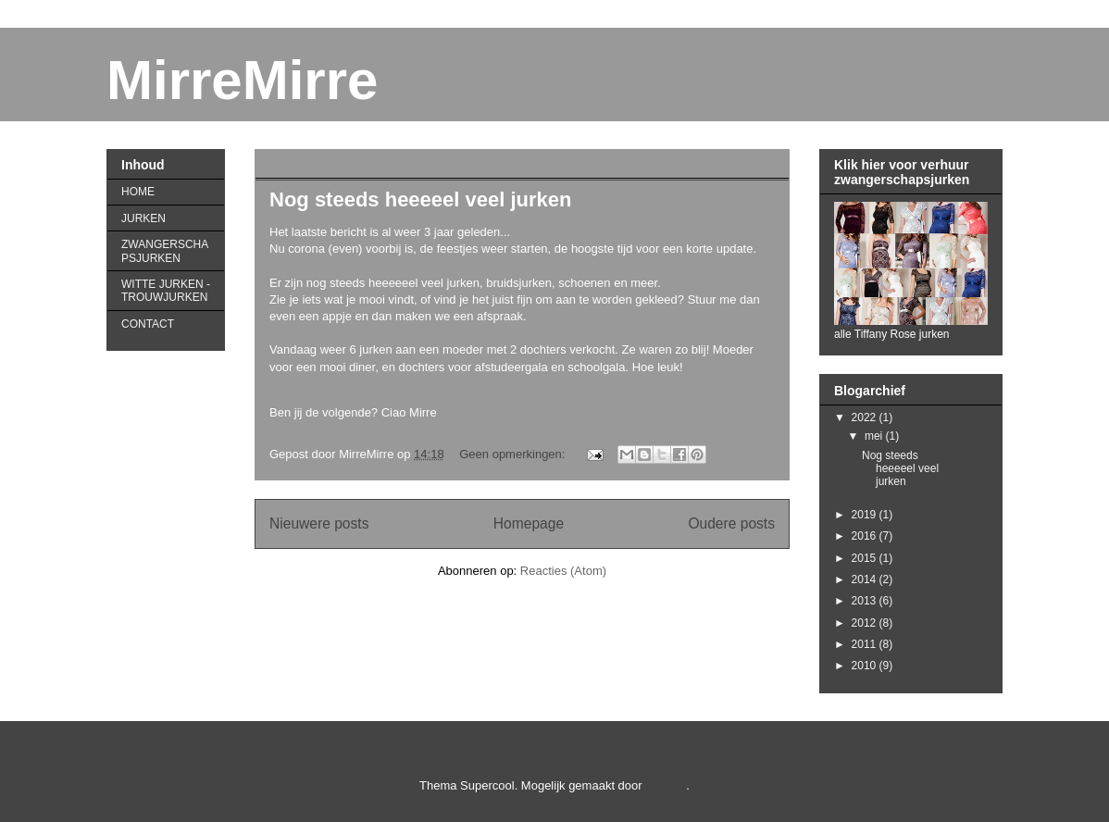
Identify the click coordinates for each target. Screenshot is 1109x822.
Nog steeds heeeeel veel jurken (420, 199)
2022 (865, 417)
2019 (865, 514)
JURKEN (143, 218)
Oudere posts (731, 523)
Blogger (665, 785)
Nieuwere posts (318, 523)
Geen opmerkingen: (513, 454)
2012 (865, 622)
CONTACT (147, 324)
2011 (865, 644)
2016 (865, 535)
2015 (865, 558)
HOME (138, 191)
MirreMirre (242, 80)
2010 (865, 665)
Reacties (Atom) (563, 571)
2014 (865, 579)
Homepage (528, 523)
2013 (865, 600)
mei (875, 436)
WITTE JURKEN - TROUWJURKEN (165, 291)
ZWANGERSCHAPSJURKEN (164, 251)
